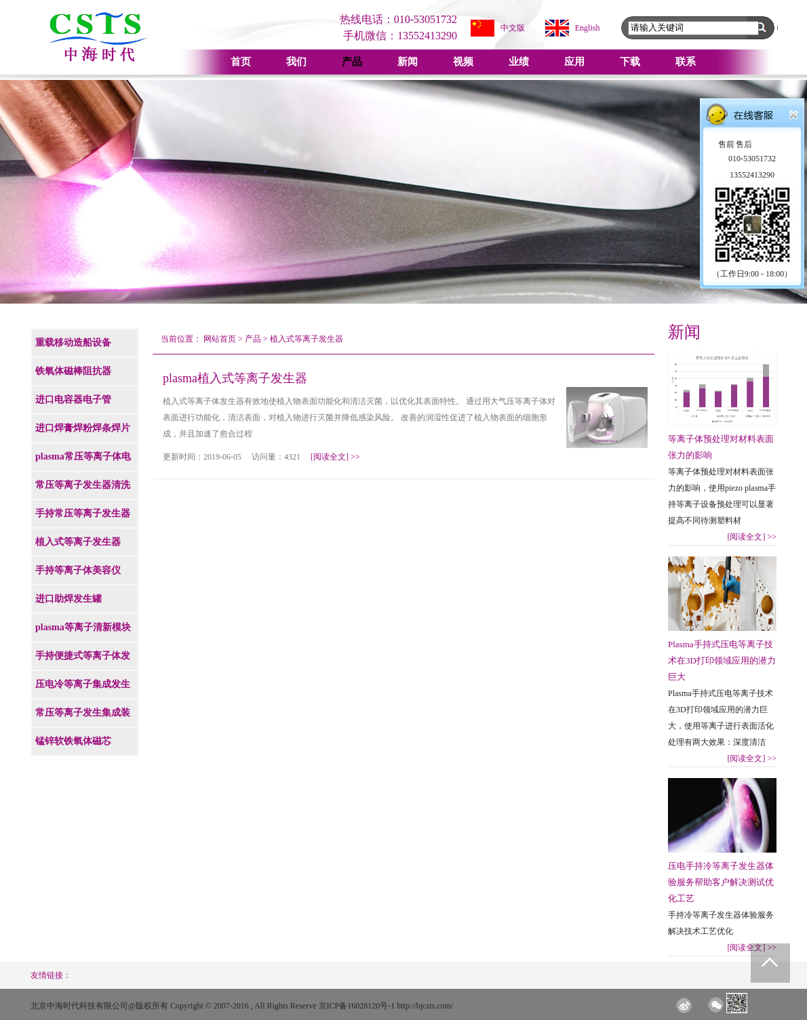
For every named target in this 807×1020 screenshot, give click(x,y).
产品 (352, 61)
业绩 (519, 61)
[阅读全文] (335, 457)
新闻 (407, 61)
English (587, 28)
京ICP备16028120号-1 (357, 1006)
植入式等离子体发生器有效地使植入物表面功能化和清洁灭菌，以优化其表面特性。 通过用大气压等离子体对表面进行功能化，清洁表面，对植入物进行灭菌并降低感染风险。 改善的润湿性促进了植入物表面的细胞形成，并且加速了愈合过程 (359, 417)
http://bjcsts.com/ (425, 1006)
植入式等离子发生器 (306, 339)
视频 (463, 61)
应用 (574, 61)
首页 (241, 61)
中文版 (512, 28)
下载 (630, 61)
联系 (685, 61)
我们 (296, 61)
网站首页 (219, 339)
